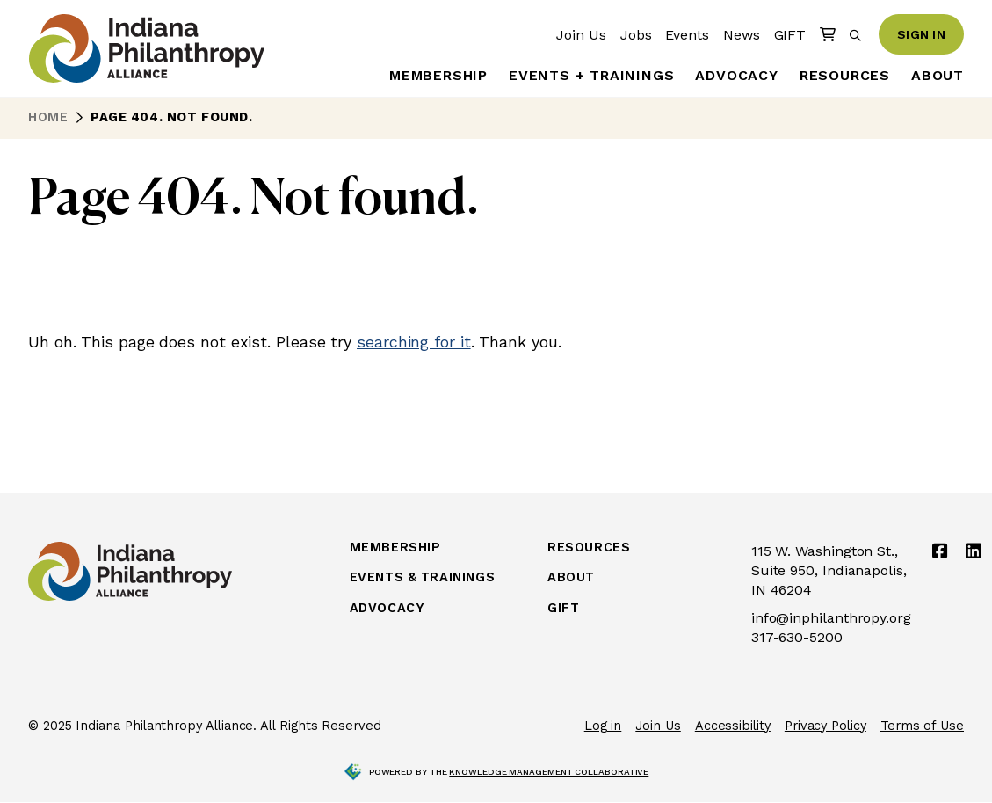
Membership (438, 76)
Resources (845, 76)
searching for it (414, 341)
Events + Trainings (591, 76)
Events (686, 34)
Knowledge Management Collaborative (548, 772)
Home (48, 117)
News (741, 34)
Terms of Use (922, 726)
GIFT (790, 34)
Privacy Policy (825, 726)
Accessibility (733, 726)
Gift (563, 609)
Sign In (921, 34)
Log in (603, 726)
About (937, 76)
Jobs (636, 34)
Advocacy (736, 76)
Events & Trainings (422, 578)
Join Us (580, 34)
